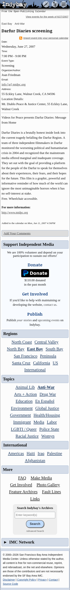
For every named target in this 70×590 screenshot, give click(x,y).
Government (20, 415)
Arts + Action (25, 394)
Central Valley (46, 342)
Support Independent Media (28, 244)
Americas (16, 453)
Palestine (54, 453)
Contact (53, 579)
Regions (10, 333)
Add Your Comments (17, 233)
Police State (49, 429)
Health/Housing (47, 415)
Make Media (41, 478)
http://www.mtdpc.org (14, 212)
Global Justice (47, 408)
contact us (50, 304)
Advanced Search (35, 531)
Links (35, 498)
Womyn (47, 436)
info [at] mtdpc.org (13, 84)
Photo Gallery (48, 484)
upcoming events (49, 320)
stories (24, 320)
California (41, 363)
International (35, 370)
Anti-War (20, 23)
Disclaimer (9, 579)
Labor (52, 422)
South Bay (54, 349)
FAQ (22, 478)
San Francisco (25, 356)
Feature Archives (23, 491)
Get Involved (21, 484)
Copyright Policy (26, 579)
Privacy (42, 579)
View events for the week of (47, 16)
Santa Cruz (21, 363)
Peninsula (48, 356)
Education (24, 401)
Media (38, 422)
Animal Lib (25, 387)
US (55, 363)
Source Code (10, 583)
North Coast (22, 342)
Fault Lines (51, 491)
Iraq (41, 453)
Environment (22, 408)
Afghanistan (35, 460)
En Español (45, 401)
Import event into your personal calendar (44, 38)
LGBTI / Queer (24, 429)
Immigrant (22, 422)
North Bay (15, 349)
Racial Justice (27, 436)
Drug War (48, 394)
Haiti (31, 453)
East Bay (6, 23)
